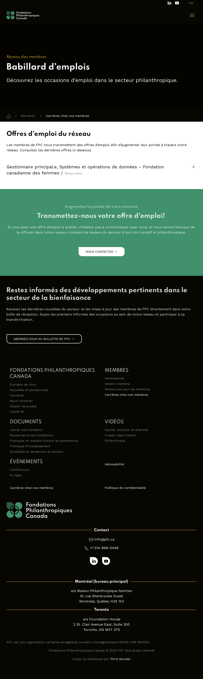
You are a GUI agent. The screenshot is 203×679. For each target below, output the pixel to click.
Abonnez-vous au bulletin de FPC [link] (44, 339)
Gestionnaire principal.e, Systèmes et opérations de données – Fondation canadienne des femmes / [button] (85, 170)
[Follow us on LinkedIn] (169, 2)
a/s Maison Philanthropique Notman (101, 591)
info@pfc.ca (104, 539)
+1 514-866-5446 (104, 548)
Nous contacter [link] (102, 251)
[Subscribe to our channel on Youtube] (177, 2)
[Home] (9, 116)
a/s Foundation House (101, 619)
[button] (192, 15)
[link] (99, 294)
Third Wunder (120, 659)
